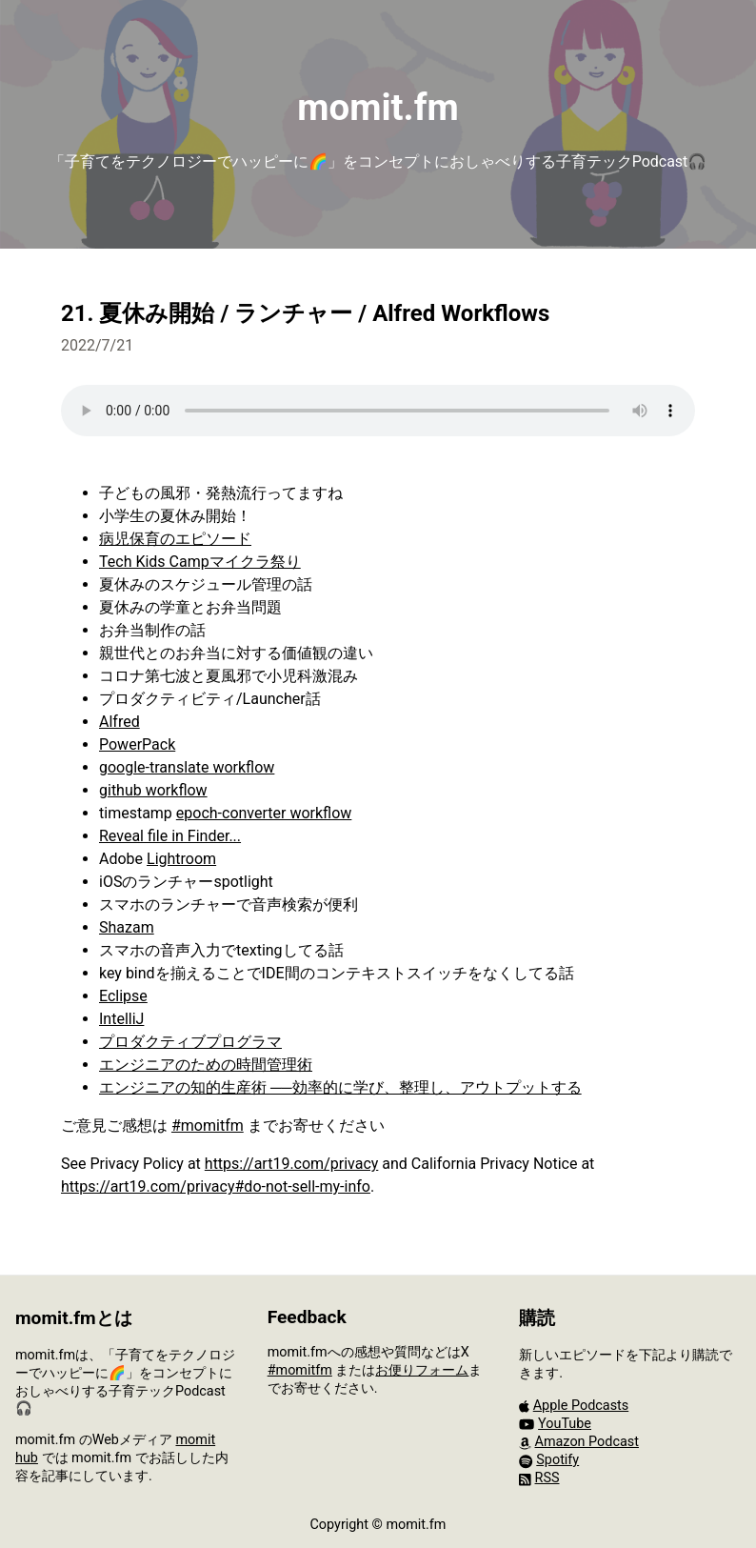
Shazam (126, 927)
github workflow (153, 790)
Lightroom (181, 859)
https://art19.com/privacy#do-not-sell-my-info (215, 1186)
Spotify (557, 1460)
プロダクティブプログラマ (190, 1042)
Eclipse (123, 996)
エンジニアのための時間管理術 (205, 1064)
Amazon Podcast (587, 1442)
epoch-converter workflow (264, 813)
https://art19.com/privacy (292, 1164)
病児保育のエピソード (175, 539)
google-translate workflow (186, 767)
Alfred (119, 722)
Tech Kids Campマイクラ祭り (200, 562)
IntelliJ (121, 1019)
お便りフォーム (421, 1370)
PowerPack (137, 744)
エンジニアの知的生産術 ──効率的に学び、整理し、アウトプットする (340, 1087)
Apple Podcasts (580, 1405)
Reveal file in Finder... (170, 836)
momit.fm (377, 107)
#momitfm (207, 1125)
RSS (547, 1478)
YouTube (564, 1424)
